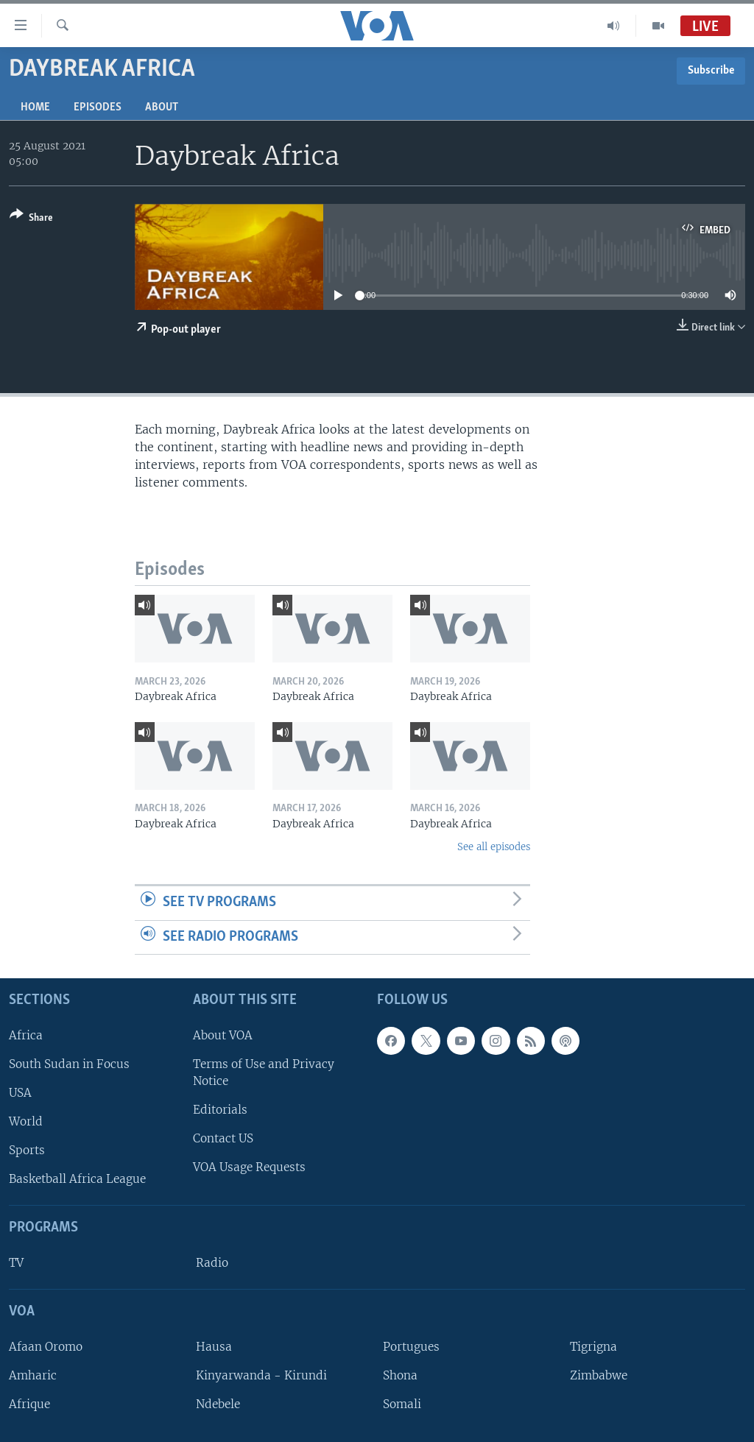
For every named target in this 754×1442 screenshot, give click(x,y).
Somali (402, 1404)
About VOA (223, 1035)
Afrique (29, 1404)
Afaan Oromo (45, 1347)
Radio (212, 1263)
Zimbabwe (598, 1375)
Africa (26, 1035)
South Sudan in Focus (69, 1064)
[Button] (31, 219)
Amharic (33, 1375)
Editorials (220, 1110)
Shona (400, 1375)
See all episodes (493, 847)
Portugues (411, 1347)
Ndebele (218, 1404)
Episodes (97, 107)
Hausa (214, 1347)
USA (20, 1093)
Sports (27, 1150)
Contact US (223, 1138)
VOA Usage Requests (249, 1167)
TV (16, 1263)
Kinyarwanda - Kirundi (261, 1375)
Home (35, 107)
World (26, 1121)
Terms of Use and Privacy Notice (263, 1072)
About (161, 107)
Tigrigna (593, 1347)
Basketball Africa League (77, 1179)
